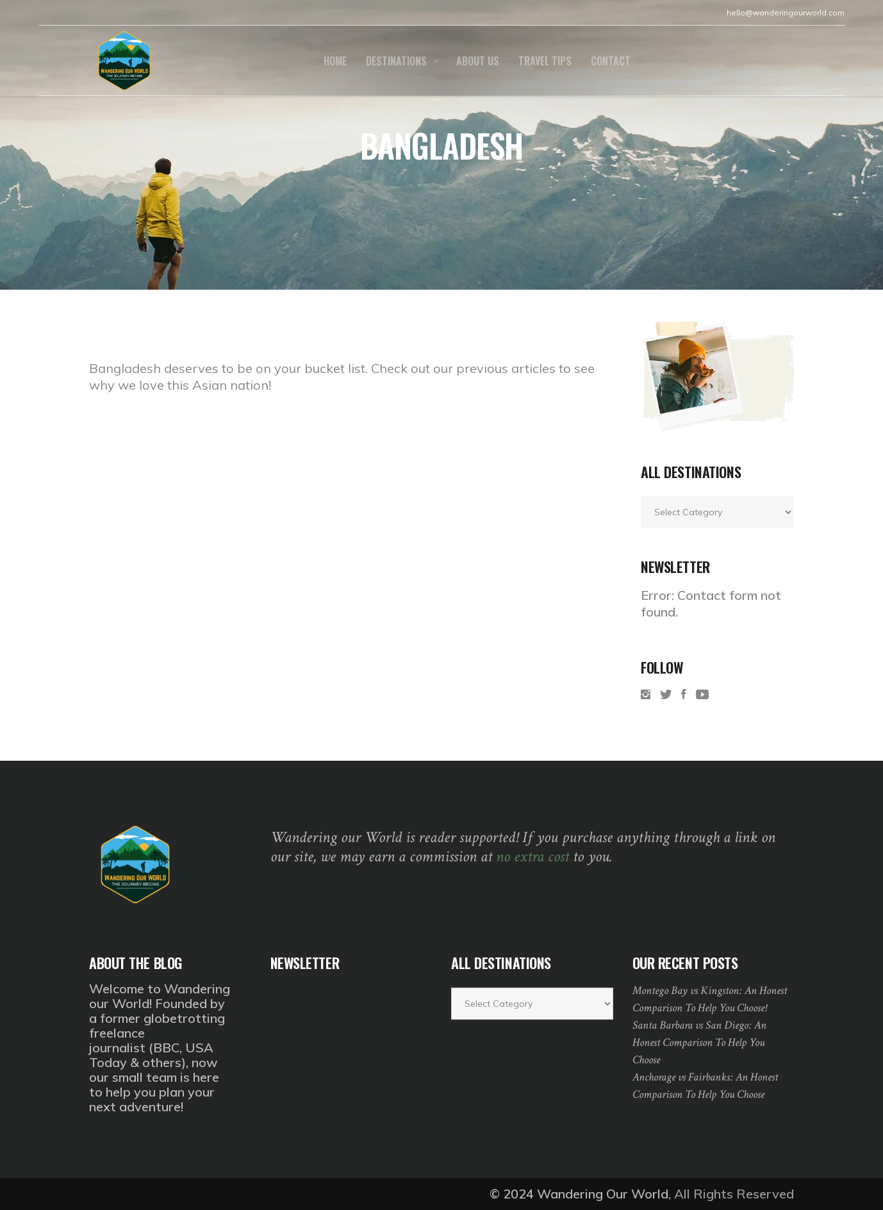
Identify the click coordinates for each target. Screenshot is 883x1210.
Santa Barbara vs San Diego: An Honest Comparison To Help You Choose (699, 1042)
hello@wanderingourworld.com (786, 12)
